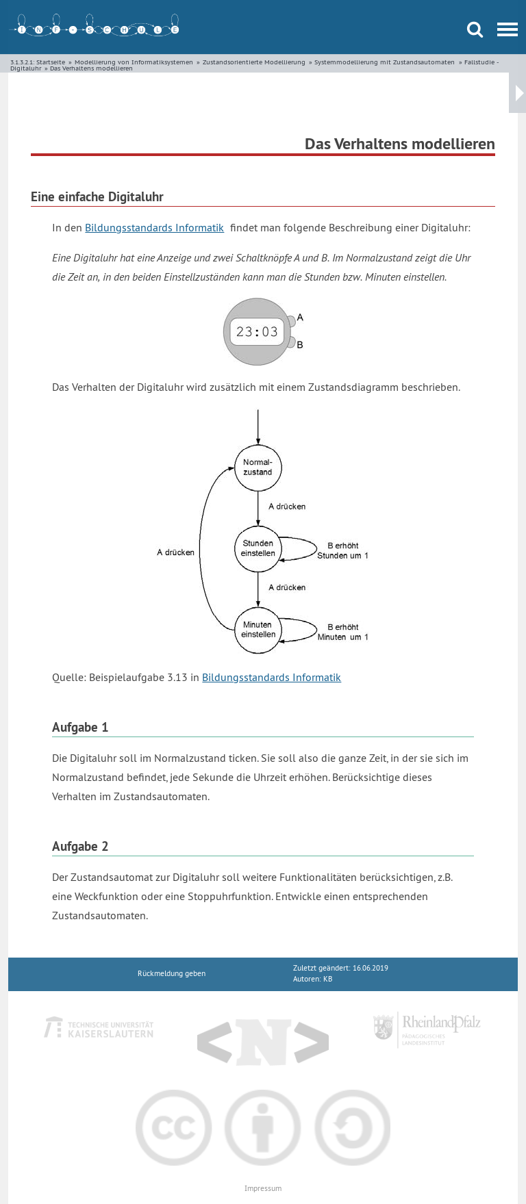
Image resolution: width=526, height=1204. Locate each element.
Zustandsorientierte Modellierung (254, 62)
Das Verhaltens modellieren (91, 68)
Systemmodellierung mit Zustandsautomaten (384, 62)
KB (327, 979)
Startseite (50, 62)
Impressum (263, 1188)
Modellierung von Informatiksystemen (134, 62)
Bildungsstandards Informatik (154, 227)
